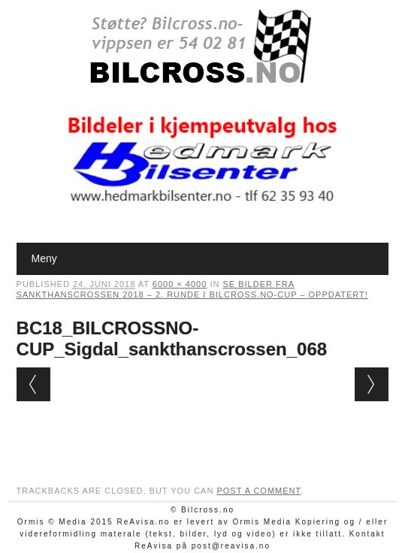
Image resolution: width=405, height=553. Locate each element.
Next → (371, 384)
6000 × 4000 (180, 284)
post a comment (258, 490)
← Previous (33, 384)
